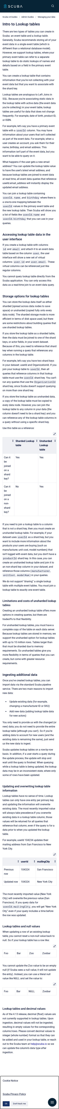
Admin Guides (27, 17)
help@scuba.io (39, 1043)
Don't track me (19, 1103)
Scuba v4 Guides (10, 17)
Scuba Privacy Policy (14, 1094)
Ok (6, 1103)
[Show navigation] (52, 1102)
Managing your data (46, 17)
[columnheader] (8, 445)
